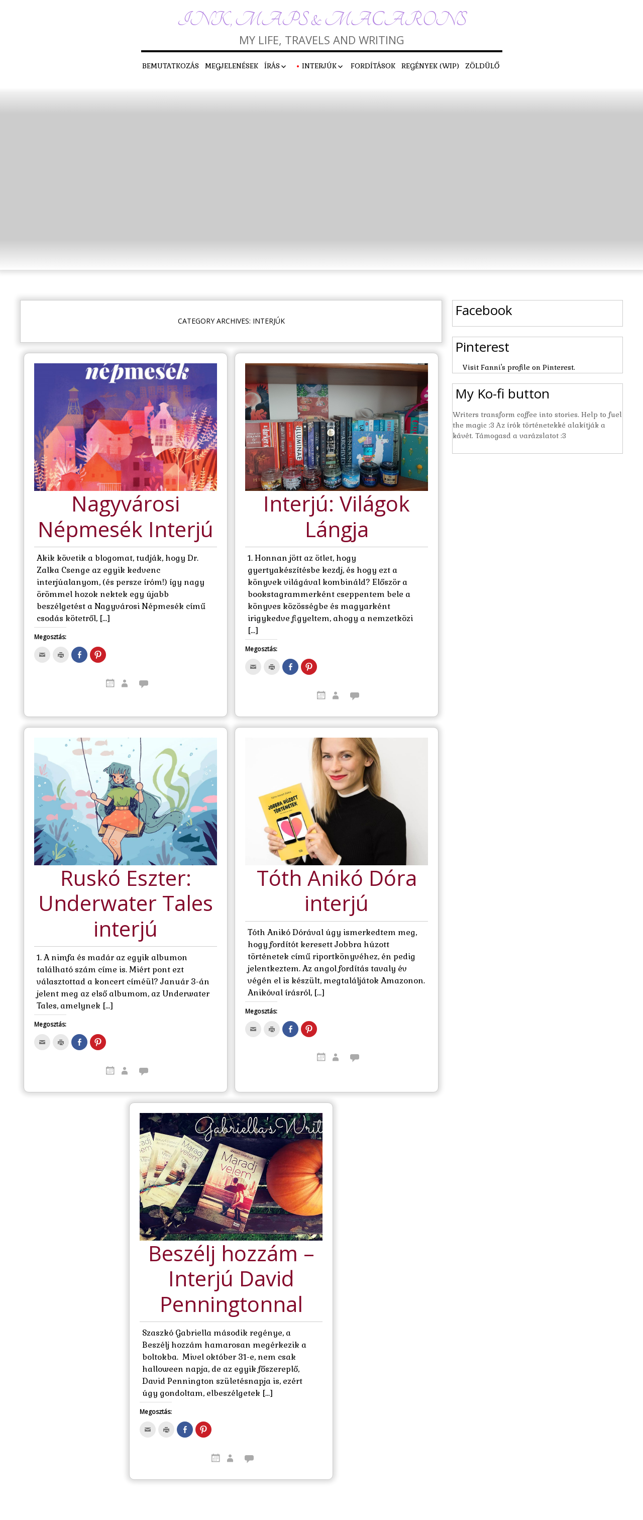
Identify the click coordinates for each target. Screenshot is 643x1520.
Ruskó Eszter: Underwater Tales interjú (125, 904)
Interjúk (319, 65)
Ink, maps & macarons (321, 20)
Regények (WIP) (430, 65)
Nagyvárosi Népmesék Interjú (125, 517)
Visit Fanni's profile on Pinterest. (519, 367)
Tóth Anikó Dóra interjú (337, 891)
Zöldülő (482, 65)
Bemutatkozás (170, 65)
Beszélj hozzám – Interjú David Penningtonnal (231, 1279)
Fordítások (373, 65)
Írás (272, 65)
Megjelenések (231, 65)
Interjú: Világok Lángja (336, 517)
